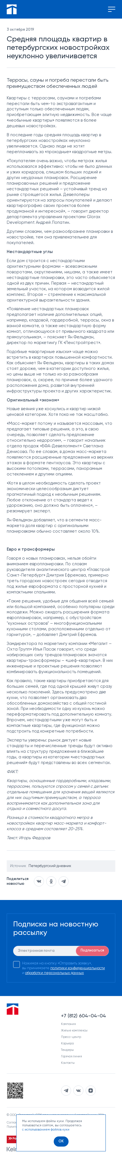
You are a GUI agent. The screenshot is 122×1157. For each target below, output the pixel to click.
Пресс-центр (71, 1036)
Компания (68, 1024)
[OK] (61, 1141)
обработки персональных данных (54, 973)
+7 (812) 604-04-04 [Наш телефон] (83, 1015)
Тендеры (67, 1049)
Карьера (67, 1043)
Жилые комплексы (74, 1030)
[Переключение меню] (111, 9)
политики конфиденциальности (77, 968)
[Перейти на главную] (12, 9)
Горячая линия (71, 1056)
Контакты (67, 1062)
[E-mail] (61, 951)
